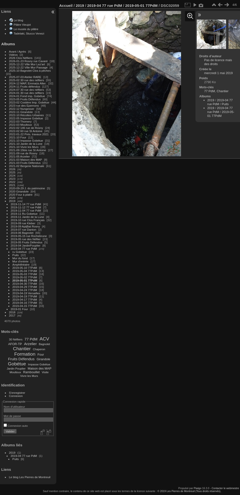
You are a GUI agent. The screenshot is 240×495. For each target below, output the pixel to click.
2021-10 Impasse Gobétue (26, 140)
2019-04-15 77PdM (24, 305)
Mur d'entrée (20, 261)
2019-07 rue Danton (23, 229)
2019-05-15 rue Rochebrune (29, 235)
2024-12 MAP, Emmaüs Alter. (27, 83)
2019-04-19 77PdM (24, 296)
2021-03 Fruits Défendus (25, 162)
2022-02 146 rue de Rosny (26, 127)
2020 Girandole (19, 191)
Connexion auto (16, 425)
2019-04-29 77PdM (24, 286)
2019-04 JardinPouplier (26, 245)
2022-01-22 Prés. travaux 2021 (29, 134)
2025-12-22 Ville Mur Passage (28, 67)
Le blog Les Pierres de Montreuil (29, 477)
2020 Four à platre (21, 194)
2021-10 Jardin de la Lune (26, 143)
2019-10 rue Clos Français (28, 220)
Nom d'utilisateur (14, 406)
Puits (15, 255)
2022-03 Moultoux (20, 124)
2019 (12, 200)
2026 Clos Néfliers (21, 57)
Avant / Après (17, 51)
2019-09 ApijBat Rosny (25, 226)
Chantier (22, 348)
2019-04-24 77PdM (24, 290)
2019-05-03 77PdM (24, 274)
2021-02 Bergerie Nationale (26, 166)
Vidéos (13, 54)
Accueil (66, 5)
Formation (24, 354)
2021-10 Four (17, 137)
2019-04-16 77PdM (24, 302)
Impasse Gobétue (39, 364)
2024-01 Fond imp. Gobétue (27, 96)
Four (40, 354)
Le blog (18, 20)
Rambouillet (31, 372)
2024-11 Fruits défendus (24, 86)
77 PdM (30, 339)
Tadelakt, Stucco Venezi (29, 33)
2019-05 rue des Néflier (26, 239)
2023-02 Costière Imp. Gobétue (29, 102)
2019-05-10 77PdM (24, 267)
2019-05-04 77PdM (24, 270)
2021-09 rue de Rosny (23, 153)
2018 (12, 312)
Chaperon (39, 349)
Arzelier (30, 344)
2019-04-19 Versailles (26, 293)
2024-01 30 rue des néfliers (27, 92)
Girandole (43, 359)
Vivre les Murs (29, 375)
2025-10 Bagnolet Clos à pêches (30, 70)
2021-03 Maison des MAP (25, 159)
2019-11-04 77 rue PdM (26, 210)
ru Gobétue (19, 251)
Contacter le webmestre (225, 488)
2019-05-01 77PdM (24, 280)
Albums (8, 44)
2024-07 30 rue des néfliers (26, 89)
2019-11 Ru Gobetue (24, 213)
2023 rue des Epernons (24, 105)
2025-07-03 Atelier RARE (25, 77)
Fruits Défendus (21, 359)
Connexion (16, 395)
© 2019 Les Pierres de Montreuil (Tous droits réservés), (189, 491)
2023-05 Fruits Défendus (25, 99)
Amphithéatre (21, 264)
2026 (12, 169)
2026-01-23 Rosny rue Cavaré (28, 61)
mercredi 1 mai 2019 (218, 73)
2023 (12, 178)
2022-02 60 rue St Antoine (26, 131)
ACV (44, 338)
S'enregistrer (17, 392)
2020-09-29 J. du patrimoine (27, 188)
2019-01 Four (19, 309)
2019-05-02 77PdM (24, 277)
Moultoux (15, 372)
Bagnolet (44, 344)
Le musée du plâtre (26, 29)
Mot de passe (12, 415)
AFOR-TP (15, 344)
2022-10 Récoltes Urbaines (26, 115)
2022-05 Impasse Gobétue (26, 118)
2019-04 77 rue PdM (24, 248)
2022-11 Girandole (21, 111)
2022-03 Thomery (20, 121)
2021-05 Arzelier (19, 156)
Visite (45, 372)
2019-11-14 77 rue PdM (26, 204)
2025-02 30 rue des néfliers (26, 80)
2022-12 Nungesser (21, 108)
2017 (12, 315)
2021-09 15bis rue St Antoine (27, 150)
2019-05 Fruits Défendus (27, 242)
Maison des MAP (39, 368)
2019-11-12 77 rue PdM (26, 207)
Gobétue (17, 363)
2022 (12, 181)
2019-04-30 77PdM (24, 283)
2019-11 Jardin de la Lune (27, 216)
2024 (12, 175)
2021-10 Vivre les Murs (24, 146)
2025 (12, 172)
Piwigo (197, 488)
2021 (12, 185)
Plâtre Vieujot (22, 24)
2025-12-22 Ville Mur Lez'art (27, 64)
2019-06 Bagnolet (22, 232)
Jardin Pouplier (16, 368)
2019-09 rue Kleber (23, 223)
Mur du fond (20, 258)
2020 (12, 197)
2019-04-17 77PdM (24, 299)
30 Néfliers (16, 339)
